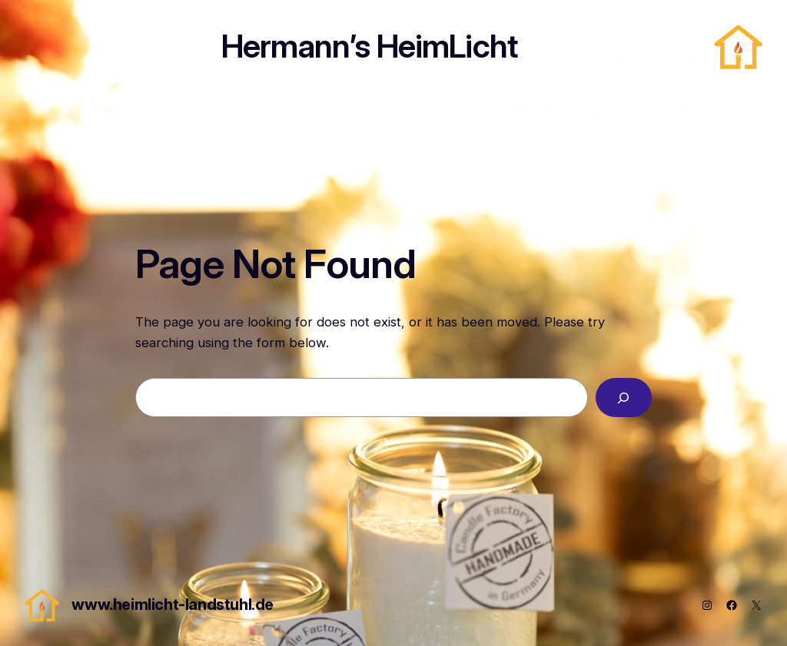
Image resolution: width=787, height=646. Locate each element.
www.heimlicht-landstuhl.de (172, 604)
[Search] (624, 397)
